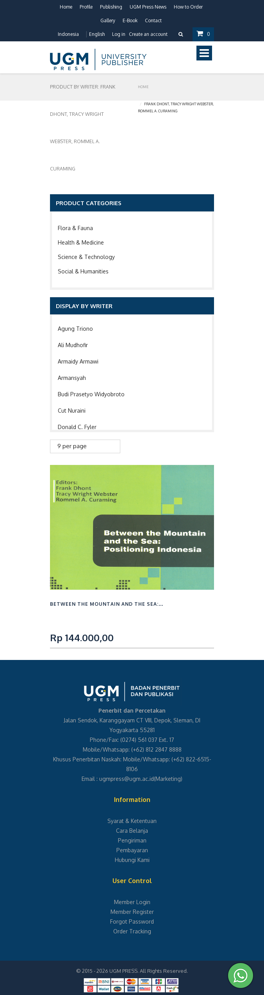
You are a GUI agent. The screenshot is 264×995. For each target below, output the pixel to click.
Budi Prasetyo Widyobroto (91, 394)
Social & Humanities (83, 271)
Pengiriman (132, 840)
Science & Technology (86, 257)
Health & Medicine (81, 242)
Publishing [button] (111, 7)
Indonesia (68, 34)
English (97, 34)
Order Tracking (132, 931)
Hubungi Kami (132, 860)
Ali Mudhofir (73, 345)
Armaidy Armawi (78, 361)
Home (66, 7)
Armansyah (72, 377)
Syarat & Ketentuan (132, 821)
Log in (118, 34)
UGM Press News (148, 7)
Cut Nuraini (72, 410)
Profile (86, 7)
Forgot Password (132, 921)
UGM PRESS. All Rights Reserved (148, 971)
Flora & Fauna (75, 228)
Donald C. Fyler (77, 427)
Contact (153, 20)
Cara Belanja (132, 830)
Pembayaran (132, 850)
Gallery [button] (107, 20)
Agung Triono (75, 328)
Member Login (132, 902)
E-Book (130, 20)
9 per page (72, 446)
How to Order (188, 7)
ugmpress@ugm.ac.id (126, 778)
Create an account (148, 34)
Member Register (132, 911)
